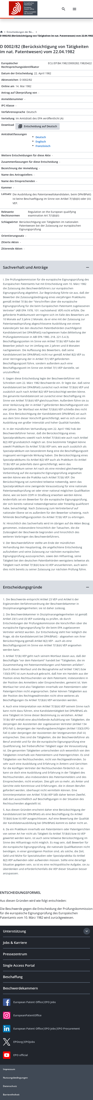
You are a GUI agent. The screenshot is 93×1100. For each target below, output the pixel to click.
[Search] (63, 9)
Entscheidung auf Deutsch (37, 126)
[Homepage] (1, 32)
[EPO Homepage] (23, 9)
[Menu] (74, 9)
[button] (46, 267)
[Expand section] (86, 931)
